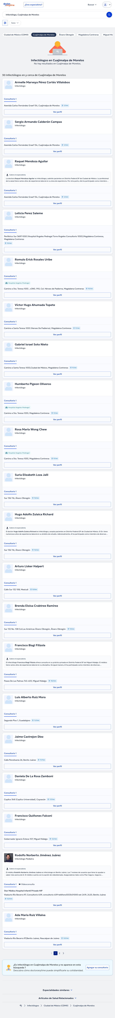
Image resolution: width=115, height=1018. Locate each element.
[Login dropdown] (107, 5)
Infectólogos (33, 1005)
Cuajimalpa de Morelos (44, 34)
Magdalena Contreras (88, 34)
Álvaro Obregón (66, 34)
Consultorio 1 (10, 99)
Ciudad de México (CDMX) (16, 34)
